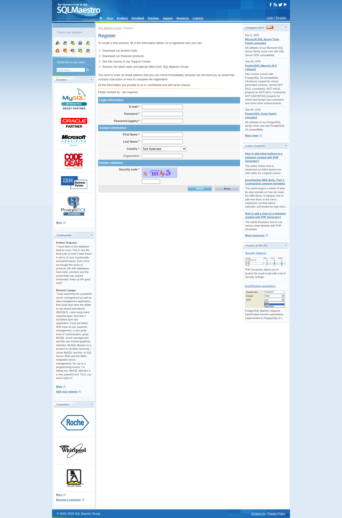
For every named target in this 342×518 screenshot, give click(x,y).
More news (252, 135)
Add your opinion (67, 391)
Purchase (153, 18)
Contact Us (258, 513)
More (59, 222)
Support (168, 18)
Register (281, 17)
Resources (182, 18)
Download (138, 18)
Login (269, 17)
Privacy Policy (276, 513)
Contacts (198, 18)
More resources (255, 235)
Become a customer (68, 499)
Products (122, 18)
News (110, 18)
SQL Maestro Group (109, 28)
